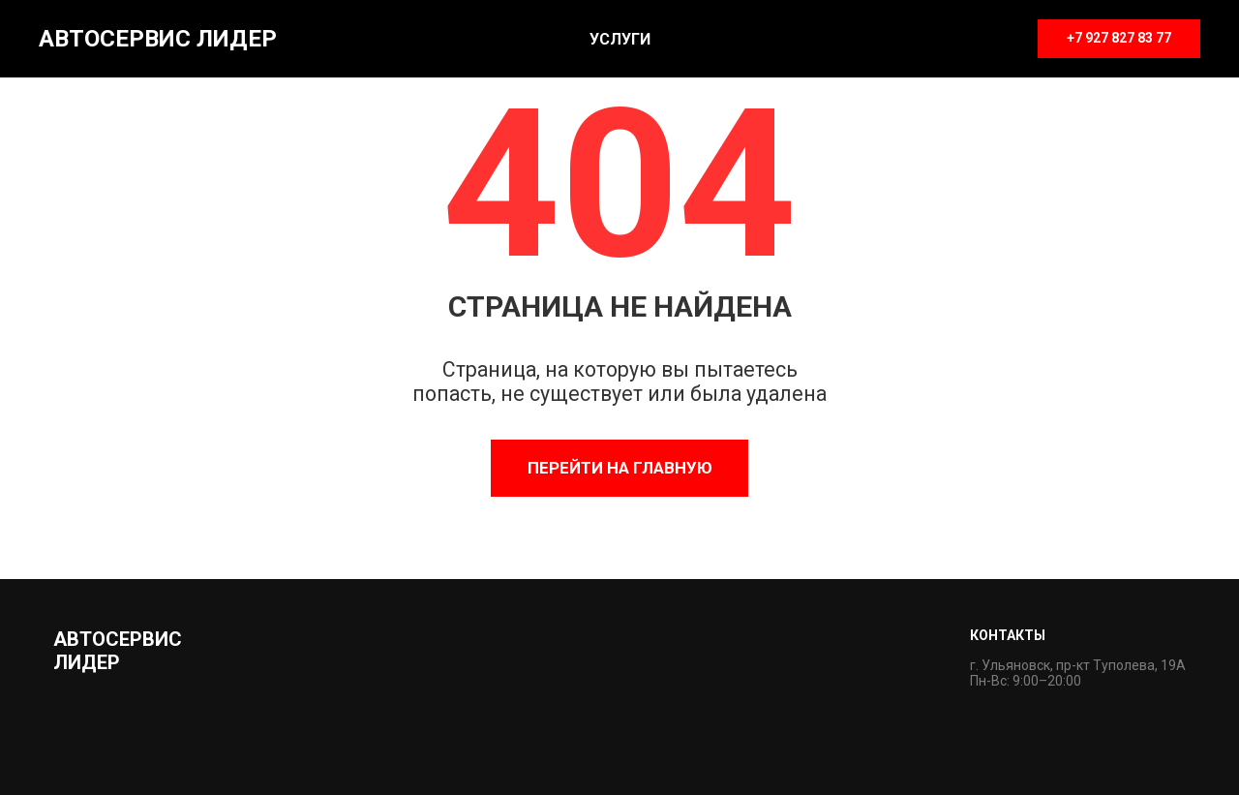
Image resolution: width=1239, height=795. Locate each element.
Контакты (1007, 635)
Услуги (619, 39)
